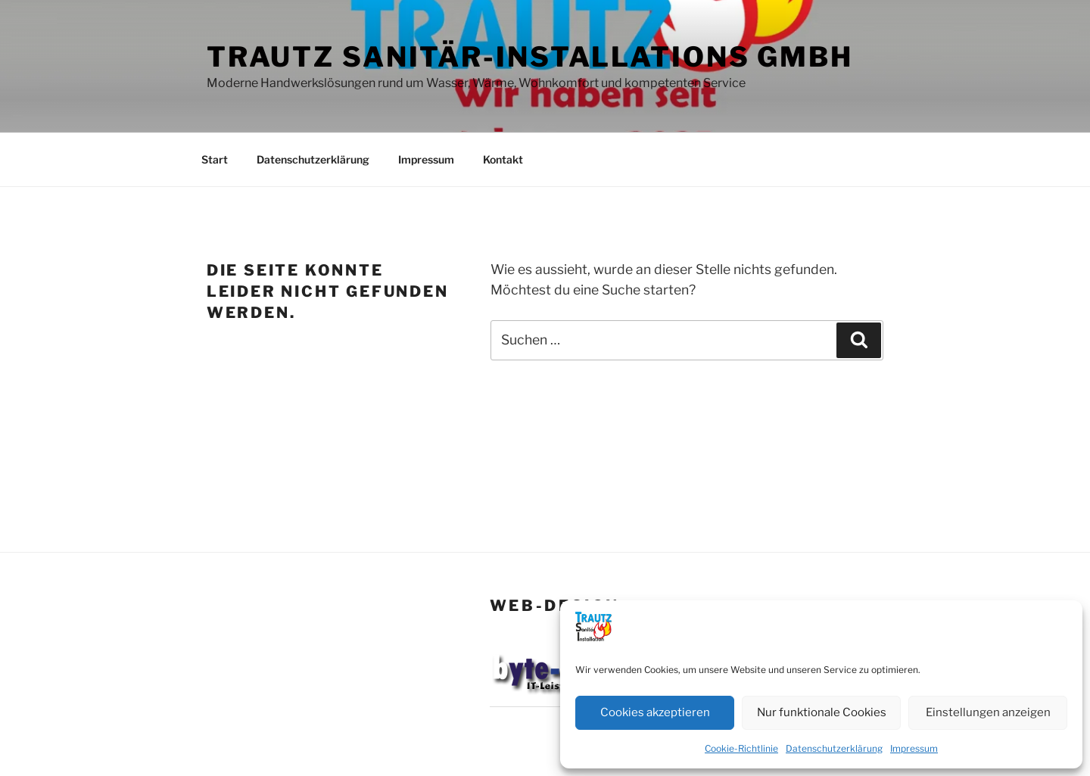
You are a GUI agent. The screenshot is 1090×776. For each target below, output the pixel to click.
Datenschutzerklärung (834, 748)
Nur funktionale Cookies (821, 712)
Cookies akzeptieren (655, 712)
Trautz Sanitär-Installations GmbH (530, 56)
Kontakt (503, 159)
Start (214, 159)
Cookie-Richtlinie (741, 748)
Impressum (914, 748)
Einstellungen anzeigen (988, 712)
